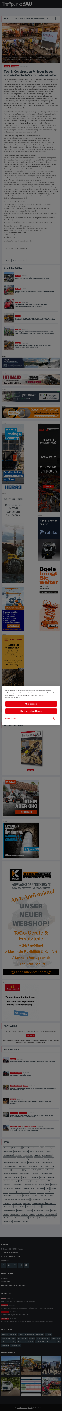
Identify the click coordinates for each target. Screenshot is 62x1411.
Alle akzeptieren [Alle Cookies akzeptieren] (31, 704)
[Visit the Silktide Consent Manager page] (54, 718)
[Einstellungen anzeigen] (11, 718)
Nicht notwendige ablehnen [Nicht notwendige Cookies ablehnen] (31, 711)
